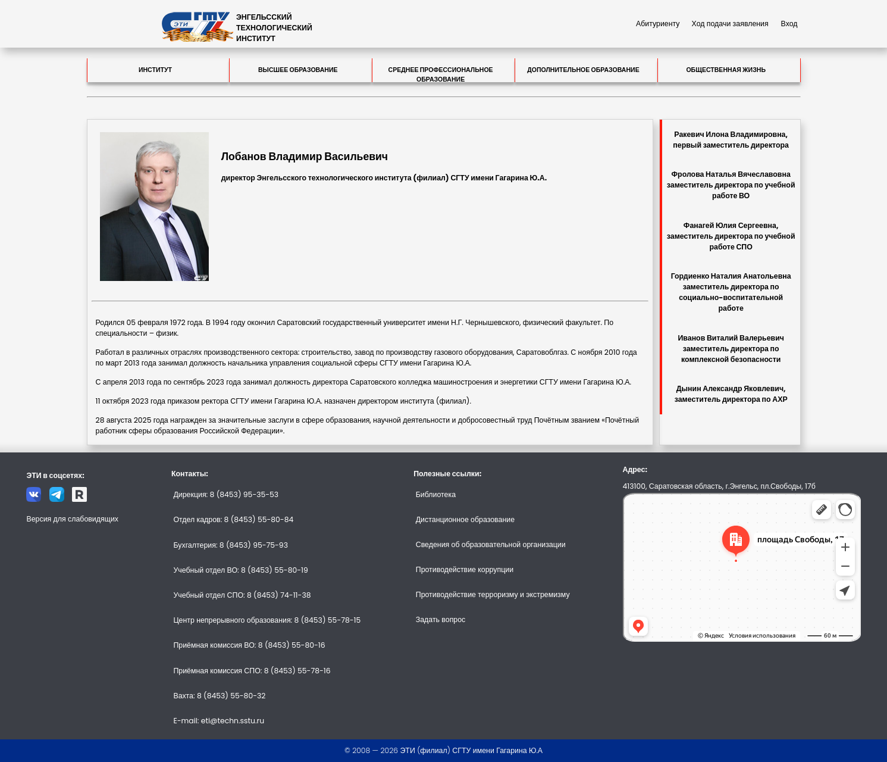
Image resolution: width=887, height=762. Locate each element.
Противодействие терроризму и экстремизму (493, 594)
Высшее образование (298, 69)
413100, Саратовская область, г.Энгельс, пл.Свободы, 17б (719, 486)
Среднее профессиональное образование (440, 73)
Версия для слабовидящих (72, 519)
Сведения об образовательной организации (491, 544)
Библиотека (436, 494)
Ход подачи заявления (730, 23)
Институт (155, 69)
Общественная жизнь (726, 69)
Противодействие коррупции (464, 569)
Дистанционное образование (465, 519)
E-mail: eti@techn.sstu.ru (218, 721)
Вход (789, 23)
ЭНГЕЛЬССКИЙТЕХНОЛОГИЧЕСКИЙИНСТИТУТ (274, 27)
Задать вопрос (441, 619)
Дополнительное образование (583, 69)
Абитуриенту (658, 23)
